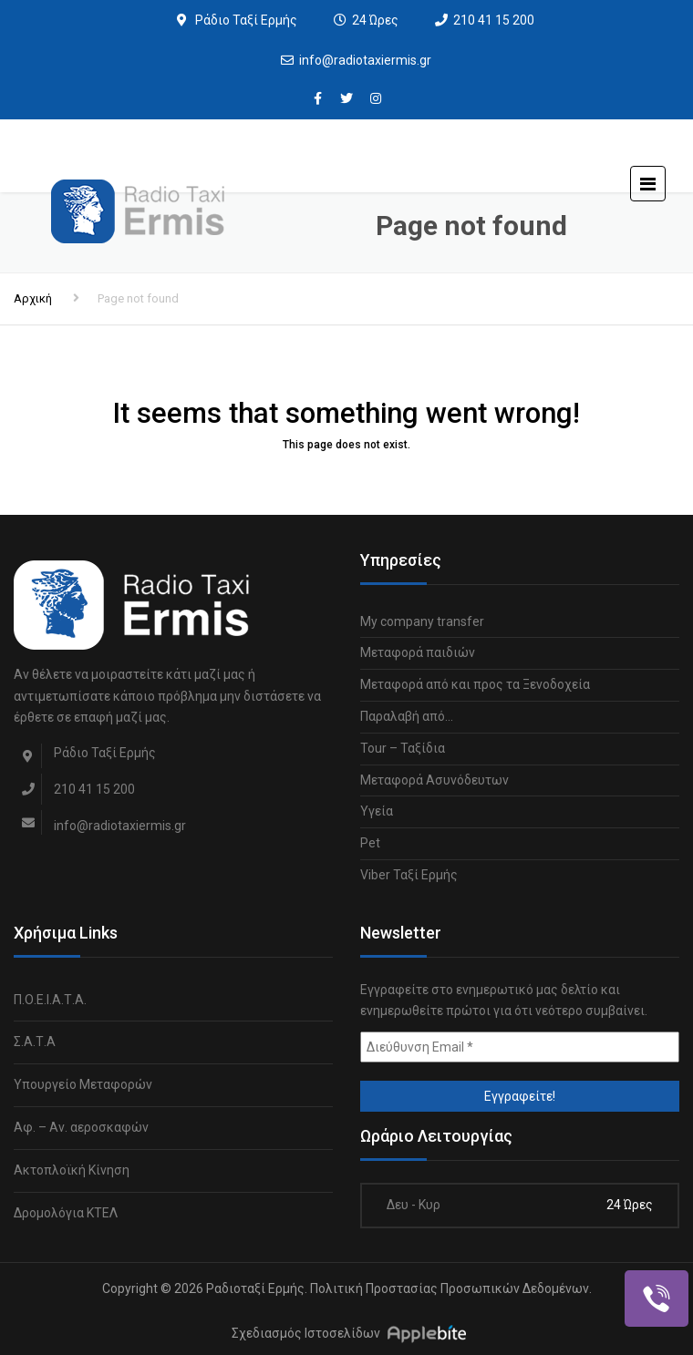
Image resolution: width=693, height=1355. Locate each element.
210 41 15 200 (493, 20)
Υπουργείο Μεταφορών (83, 1084)
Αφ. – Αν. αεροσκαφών (81, 1127)
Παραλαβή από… (406, 716)
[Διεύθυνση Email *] (519, 1047)
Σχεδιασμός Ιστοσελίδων (306, 1333)
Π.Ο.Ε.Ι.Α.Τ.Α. (50, 999)
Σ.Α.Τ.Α (35, 1041)
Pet (370, 843)
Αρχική (33, 298)
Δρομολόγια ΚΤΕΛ (66, 1213)
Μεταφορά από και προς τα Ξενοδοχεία (475, 684)
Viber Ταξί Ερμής (409, 874)
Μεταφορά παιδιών (417, 652)
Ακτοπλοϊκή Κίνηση (71, 1170)
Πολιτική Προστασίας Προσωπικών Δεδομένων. (451, 1288)
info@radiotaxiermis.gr (365, 60)
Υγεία (376, 811)
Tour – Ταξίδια (402, 748)
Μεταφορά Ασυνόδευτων (434, 780)
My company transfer (422, 621)
